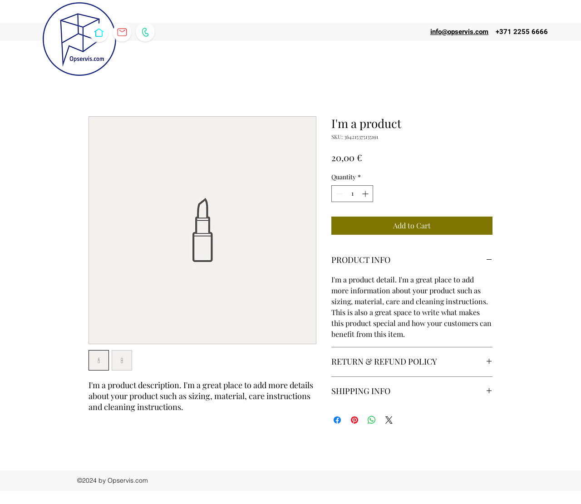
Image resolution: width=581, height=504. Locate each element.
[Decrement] (338, 194)
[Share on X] (389, 420)
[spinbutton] (352, 194)
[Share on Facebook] (337, 420)
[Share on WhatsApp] (371, 420)
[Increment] (366, 194)
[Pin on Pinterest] (354, 420)
